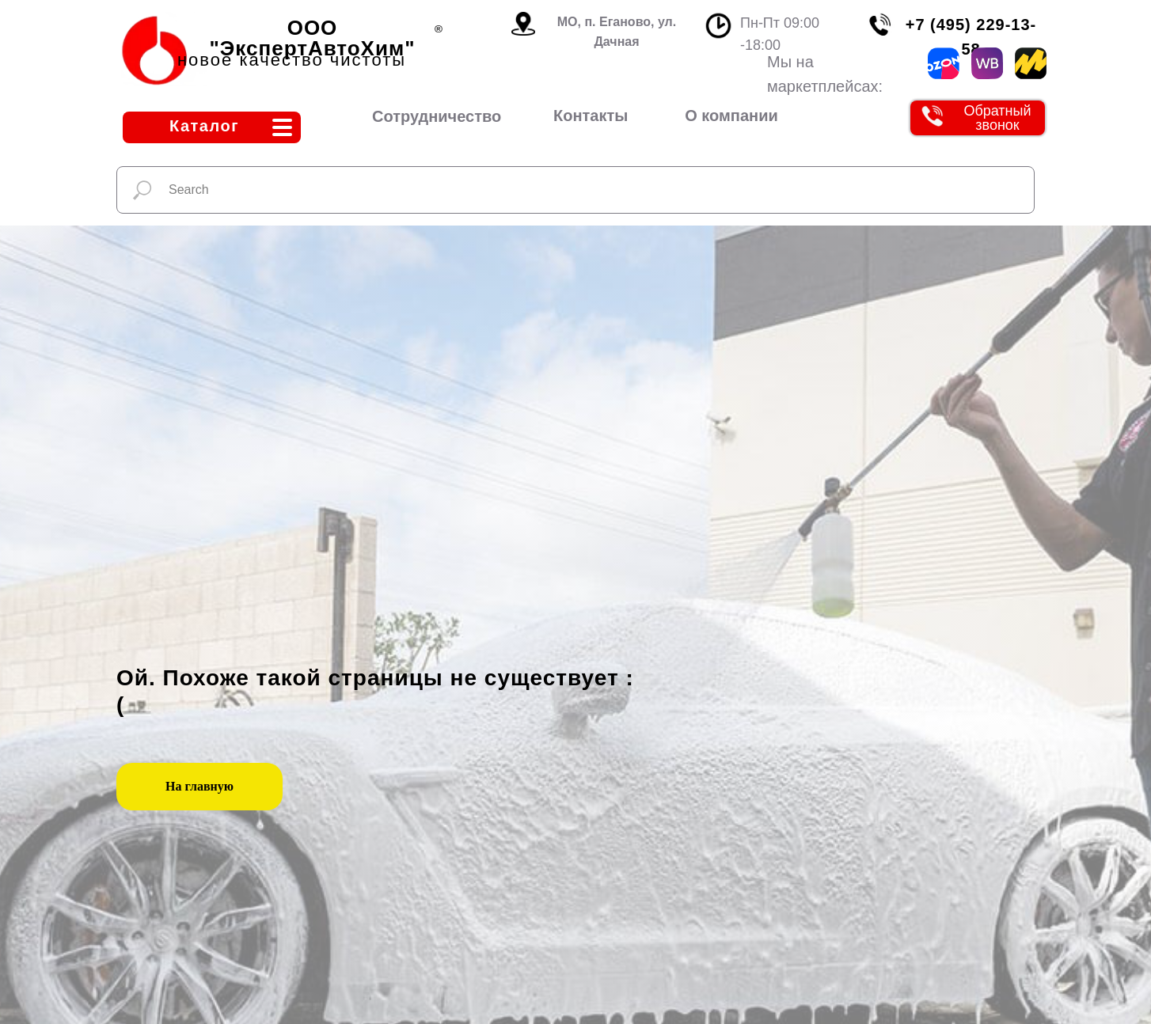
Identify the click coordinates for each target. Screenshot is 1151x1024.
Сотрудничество (436, 116)
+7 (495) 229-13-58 (971, 37)
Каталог (204, 126)
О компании (731, 115)
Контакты (590, 115)
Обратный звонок (997, 118)
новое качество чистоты (291, 60)
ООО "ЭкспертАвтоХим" (313, 38)
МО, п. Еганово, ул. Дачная (616, 31)
